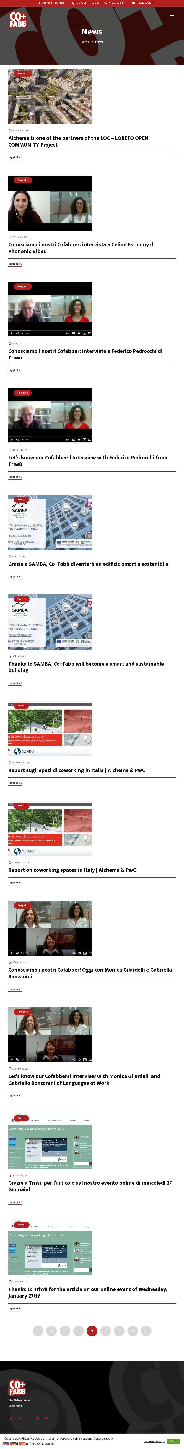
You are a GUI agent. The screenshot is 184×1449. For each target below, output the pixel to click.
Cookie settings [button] (154, 1441)
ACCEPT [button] (173, 1441)
